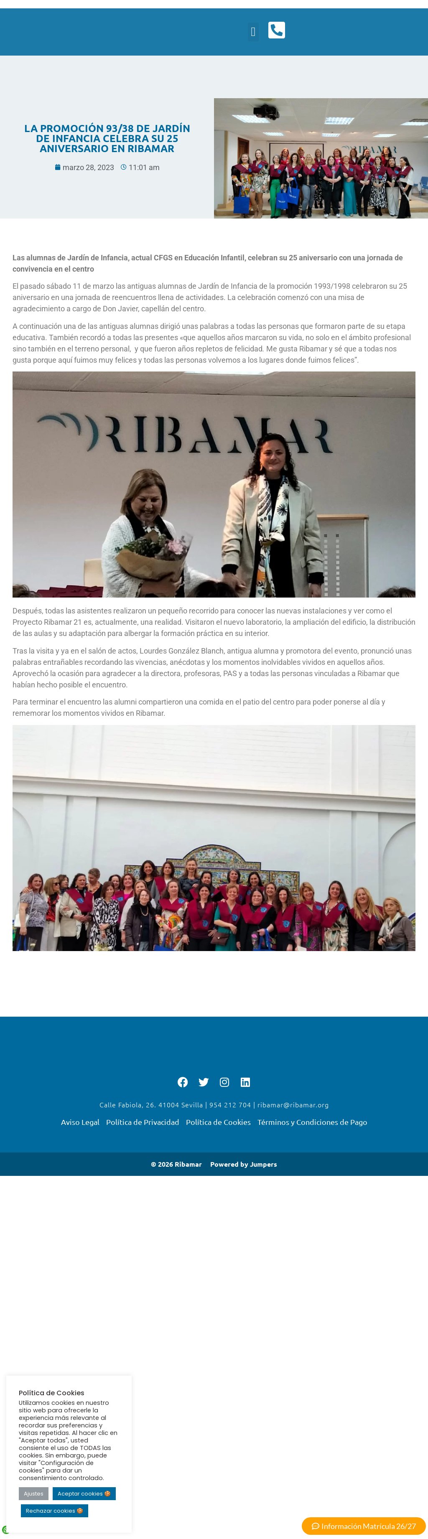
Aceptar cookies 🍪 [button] (84, 1494)
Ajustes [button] (33, 1494)
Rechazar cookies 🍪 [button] (54, 1511)
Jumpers (263, 1165)
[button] (252, 32)
